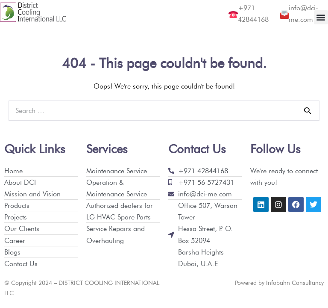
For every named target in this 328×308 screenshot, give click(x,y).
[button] (321, 17)
